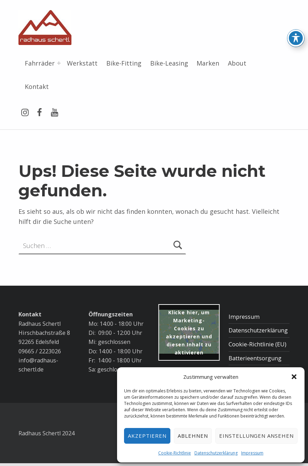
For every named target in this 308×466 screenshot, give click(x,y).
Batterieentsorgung (255, 358)
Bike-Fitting (123, 63)
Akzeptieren (147, 435)
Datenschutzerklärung (216, 453)
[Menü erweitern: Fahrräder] (59, 63)
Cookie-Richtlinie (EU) (257, 344)
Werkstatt (82, 63)
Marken (208, 63)
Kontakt (37, 86)
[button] (294, 376)
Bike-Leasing (169, 63)
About (237, 63)
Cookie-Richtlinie (174, 453)
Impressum (252, 453)
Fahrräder (40, 63)
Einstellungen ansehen (256, 435)
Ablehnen (193, 435)
